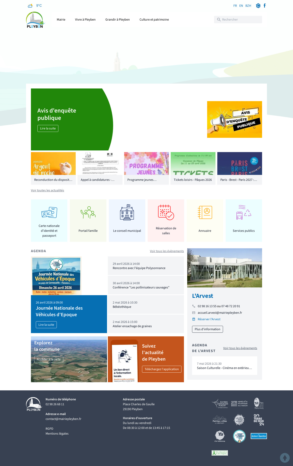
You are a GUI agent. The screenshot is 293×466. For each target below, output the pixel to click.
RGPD (49, 428)
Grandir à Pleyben (117, 19)
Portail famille (88, 231)
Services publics (244, 231)
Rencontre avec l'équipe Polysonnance (139, 268)
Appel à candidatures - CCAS (96, 182)
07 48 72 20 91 (230, 306)
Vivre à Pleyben (85, 19)
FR (235, 5)
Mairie (61, 19)
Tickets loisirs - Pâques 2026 (193, 180)
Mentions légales (57, 433)
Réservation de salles (166, 230)
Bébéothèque (122, 307)
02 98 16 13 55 (207, 306)
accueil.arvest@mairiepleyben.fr (220, 312)
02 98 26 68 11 (55, 404)
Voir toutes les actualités (47, 190)
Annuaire (205, 231)
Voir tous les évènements (167, 251)
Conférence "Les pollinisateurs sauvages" (141, 287)
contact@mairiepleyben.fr (63, 419)
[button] (285, 458)
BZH (248, 5)
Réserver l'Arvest (209, 319)
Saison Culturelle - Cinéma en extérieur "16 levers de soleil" (223, 370)
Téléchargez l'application (162, 369)
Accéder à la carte (49, 359)
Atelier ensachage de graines (132, 326)
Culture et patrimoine (154, 19)
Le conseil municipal (127, 231)
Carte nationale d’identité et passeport (49, 231)
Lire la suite (48, 128)
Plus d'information (207, 329)
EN (241, 5)
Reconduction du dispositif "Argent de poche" (52, 182)
